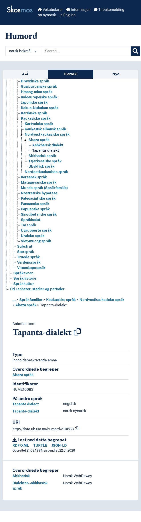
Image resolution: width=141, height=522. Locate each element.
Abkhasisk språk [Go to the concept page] (42, 156)
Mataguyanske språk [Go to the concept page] (38, 182)
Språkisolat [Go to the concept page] (30, 220)
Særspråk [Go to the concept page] (25, 252)
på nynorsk (47, 15)
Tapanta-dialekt (53, 305)
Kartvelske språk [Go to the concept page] (39, 124)
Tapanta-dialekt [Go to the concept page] (45, 150)
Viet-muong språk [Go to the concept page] (36, 241)
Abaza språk (25, 305)
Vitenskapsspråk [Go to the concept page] (31, 268)
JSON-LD (59, 445)
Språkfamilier (30, 300)
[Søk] (135, 51)
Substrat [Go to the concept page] (24, 246)
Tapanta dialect (25, 404)
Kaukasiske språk (61, 300)
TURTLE (40, 445)
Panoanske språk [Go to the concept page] (35, 204)
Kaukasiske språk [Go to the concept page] (35, 118)
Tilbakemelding (109, 10)
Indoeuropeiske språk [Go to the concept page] (39, 97)
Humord (21, 35)
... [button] (14, 300)
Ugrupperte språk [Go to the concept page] (36, 230)
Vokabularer (50, 10)
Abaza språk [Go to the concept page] (39, 140)
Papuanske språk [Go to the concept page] (35, 209)
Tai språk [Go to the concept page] (28, 225)
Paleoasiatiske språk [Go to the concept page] (38, 198)
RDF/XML (20, 445)
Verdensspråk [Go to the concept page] (28, 262)
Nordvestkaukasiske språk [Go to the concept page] (47, 134)
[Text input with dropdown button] (86, 51)
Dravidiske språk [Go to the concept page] (35, 81)
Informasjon (78, 10)
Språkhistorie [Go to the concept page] (24, 278)
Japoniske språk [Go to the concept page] (34, 102)
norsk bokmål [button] (23, 51)
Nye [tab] (115, 74)
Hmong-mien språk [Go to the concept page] (36, 92)
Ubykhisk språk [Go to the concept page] (41, 166)
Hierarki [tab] (70, 74)
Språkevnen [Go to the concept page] (23, 273)
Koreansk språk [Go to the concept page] (34, 177)
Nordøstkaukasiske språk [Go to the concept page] (46, 172)
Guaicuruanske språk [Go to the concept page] (39, 86)
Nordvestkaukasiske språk (101, 300)
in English (67, 15)
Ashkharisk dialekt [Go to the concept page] (48, 145)
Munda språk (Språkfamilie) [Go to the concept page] (44, 188)
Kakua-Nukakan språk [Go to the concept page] (39, 108)
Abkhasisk (21, 476)
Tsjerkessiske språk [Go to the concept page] (45, 161)
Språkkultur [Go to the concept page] (23, 284)
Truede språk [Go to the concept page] (28, 257)
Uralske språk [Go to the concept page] (32, 236)
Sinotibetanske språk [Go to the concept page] (39, 214)
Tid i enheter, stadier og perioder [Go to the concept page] (37, 289)
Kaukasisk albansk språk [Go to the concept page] (45, 129)
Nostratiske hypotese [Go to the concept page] (39, 193)
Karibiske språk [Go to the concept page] (34, 113)
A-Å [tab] (25, 74)
